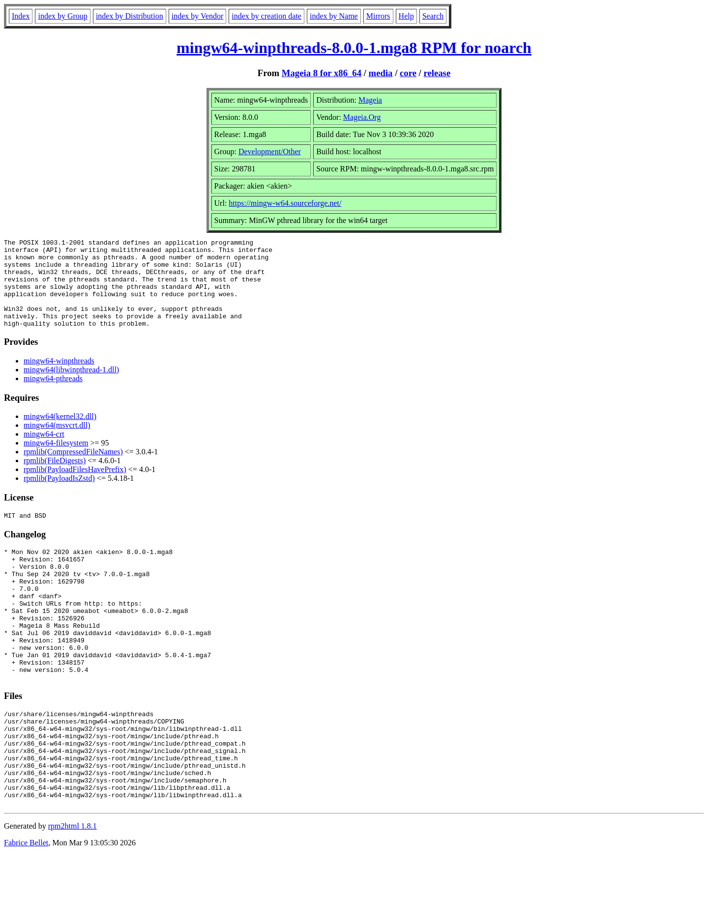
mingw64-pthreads (53, 396)
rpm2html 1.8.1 (72, 891)
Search (433, 16)
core (408, 73)
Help (406, 16)
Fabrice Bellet (26, 907)
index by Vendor (197, 16)
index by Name (334, 16)
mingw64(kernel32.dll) (60, 434)
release (437, 73)
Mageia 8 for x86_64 (321, 73)
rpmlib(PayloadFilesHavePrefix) (75, 487)
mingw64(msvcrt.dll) (57, 443)
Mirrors (378, 16)
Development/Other (269, 151)
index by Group (62, 16)
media (381, 73)
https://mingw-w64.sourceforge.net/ (285, 203)
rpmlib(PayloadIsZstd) (59, 496)
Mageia (370, 100)
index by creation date (266, 16)
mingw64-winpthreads (59, 378)
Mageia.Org (362, 117)
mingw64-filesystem (56, 460)
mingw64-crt (44, 451)
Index (21, 16)
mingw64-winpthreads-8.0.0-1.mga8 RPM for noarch (354, 47)
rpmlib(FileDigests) (55, 478)
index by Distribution (129, 16)
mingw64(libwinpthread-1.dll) (71, 387)
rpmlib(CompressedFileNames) (73, 469)
